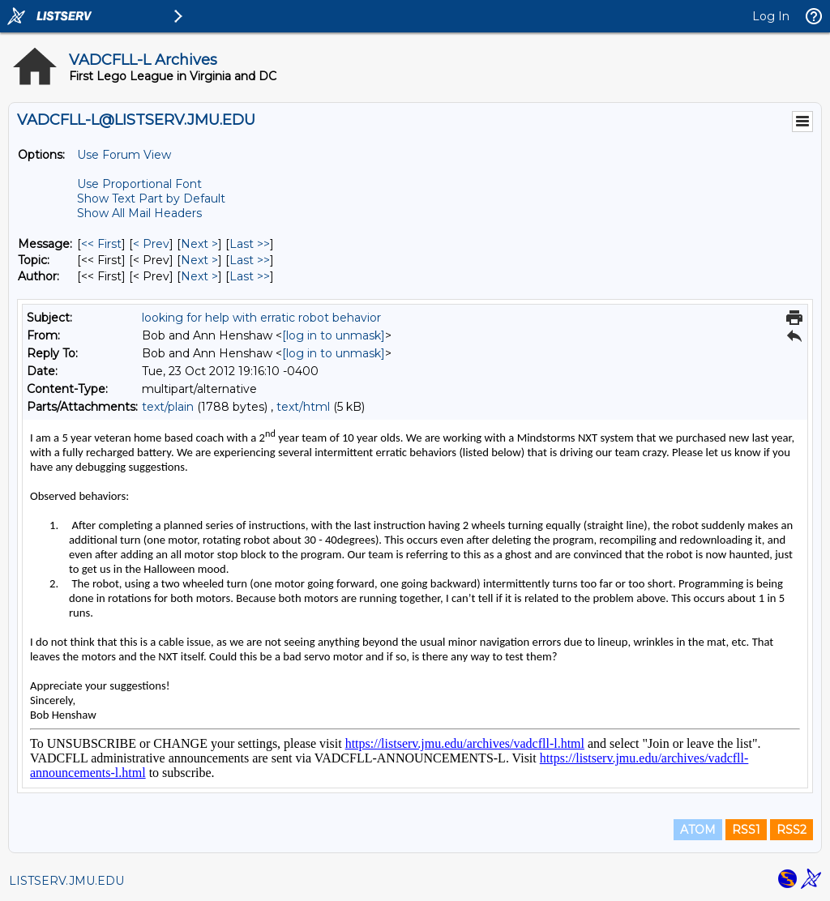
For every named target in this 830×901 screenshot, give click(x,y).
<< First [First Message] (101, 244)
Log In (770, 16)
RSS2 (791, 829)
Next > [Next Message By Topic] (199, 260)
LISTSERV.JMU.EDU (66, 880)
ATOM (698, 829)
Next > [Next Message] (199, 244)
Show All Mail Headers (139, 213)
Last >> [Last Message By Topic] (249, 260)
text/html (303, 406)
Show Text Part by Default (151, 198)
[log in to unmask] (333, 335)
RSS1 (746, 829)
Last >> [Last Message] (249, 244)
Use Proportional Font (139, 184)
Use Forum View (124, 154)
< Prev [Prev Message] (151, 244)
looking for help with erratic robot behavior (261, 317)
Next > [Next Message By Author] (199, 276)
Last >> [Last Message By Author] (249, 276)
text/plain (168, 406)
